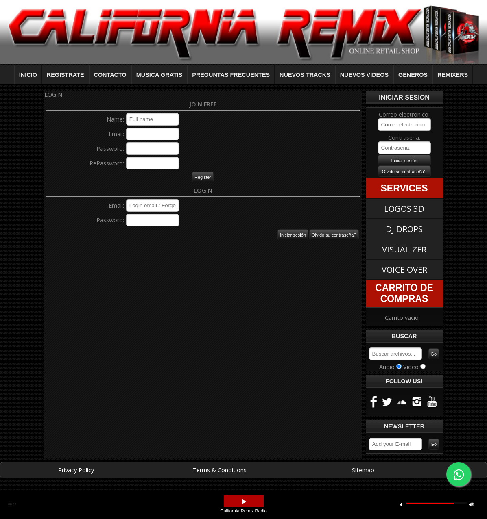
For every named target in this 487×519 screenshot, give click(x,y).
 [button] (401, 504)
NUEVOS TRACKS (305, 75)
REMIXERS (452, 75)
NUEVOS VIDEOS (364, 75)
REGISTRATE (65, 75)
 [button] (471, 504)
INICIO (28, 75)
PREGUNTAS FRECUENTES (231, 75)
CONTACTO (110, 75)
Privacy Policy (76, 470)
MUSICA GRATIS (159, 75)
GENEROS (413, 75)
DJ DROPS (404, 229)
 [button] (244, 501)
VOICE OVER (404, 269)
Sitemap (363, 470)
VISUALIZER (404, 249)
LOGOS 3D (404, 208)
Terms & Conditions (219, 470)
